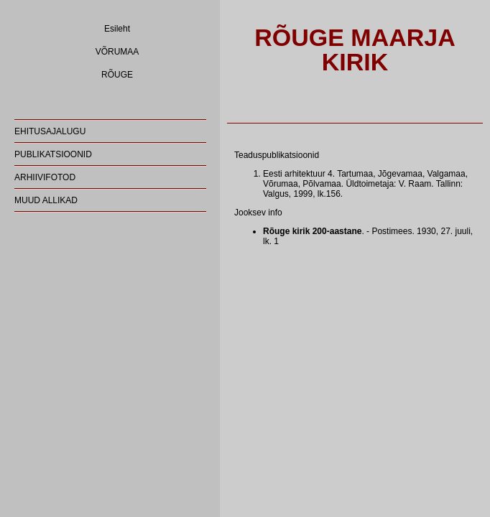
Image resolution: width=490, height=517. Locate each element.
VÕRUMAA (117, 52)
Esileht (117, 29)
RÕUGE (117, 75)
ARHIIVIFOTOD (44, 177)
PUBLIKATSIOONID (53, 154)
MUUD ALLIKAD (46, 200)
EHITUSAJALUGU (49, 131)
